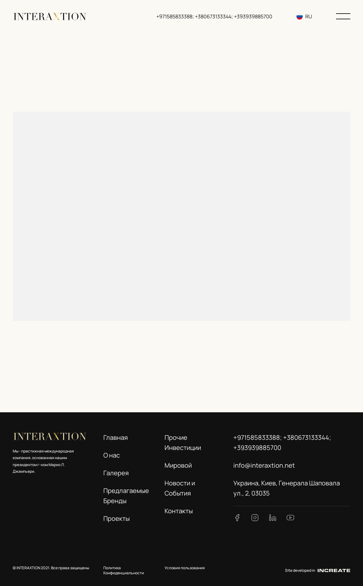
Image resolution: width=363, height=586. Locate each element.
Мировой (178, 465)
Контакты (179, 511)
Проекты (116, 518)
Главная (115, 437)
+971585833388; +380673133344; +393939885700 (214, 16)
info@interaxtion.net (264, 465)
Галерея (116, 473)
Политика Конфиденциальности (123, 570)
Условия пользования (185, 567)
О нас (111, 455)
